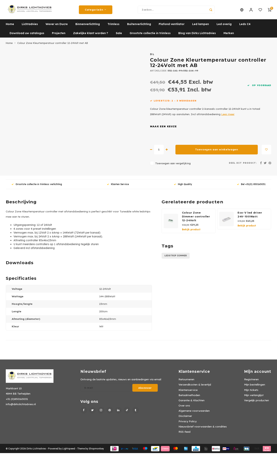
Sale (119, 35)
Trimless (113, 26)
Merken (229, 35)
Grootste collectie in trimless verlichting (37, 186)
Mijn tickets (251, 391)
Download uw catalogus (27, 35)
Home (10, 26)
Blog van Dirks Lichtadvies (197, 35)
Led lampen (200, 26)
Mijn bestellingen (254, 386)
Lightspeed (68, 450)
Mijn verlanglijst (254, 397)
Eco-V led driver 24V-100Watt (250, 216)
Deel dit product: (243, 164)
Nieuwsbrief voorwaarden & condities (203, 428)
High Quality (183, 186)
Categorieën (95, 10)
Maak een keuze (163, 128)
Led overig (224, 26)
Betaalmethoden (189, 397)
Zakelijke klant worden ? (90, 35)
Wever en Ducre (57, 26)
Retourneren (186, 381)
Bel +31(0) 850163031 (251, 186)
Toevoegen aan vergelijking (173, 165)
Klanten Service (118, 186)
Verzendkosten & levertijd (195, 386)
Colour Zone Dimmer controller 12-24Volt (196, 218)
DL (152, 56)
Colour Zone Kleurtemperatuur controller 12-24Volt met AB (52, 44)
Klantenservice (188, 391)
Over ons (184, 407)
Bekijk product (191, 231)
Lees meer (227, 116)
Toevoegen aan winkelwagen (216, 151)
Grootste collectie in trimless (150, 35)
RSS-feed (184, 433)
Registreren (251, 381)
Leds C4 (244, 26)
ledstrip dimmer (175, 257)
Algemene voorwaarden (194, 412)
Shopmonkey (96, 450)
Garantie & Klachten (191, 402)
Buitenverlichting (139, 26)
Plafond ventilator (171, 26)
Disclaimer (185, 417)
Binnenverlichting (87, 26)
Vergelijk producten (256, 402)
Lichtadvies (30, 26)
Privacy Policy (188, 423)
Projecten (58, 35)
